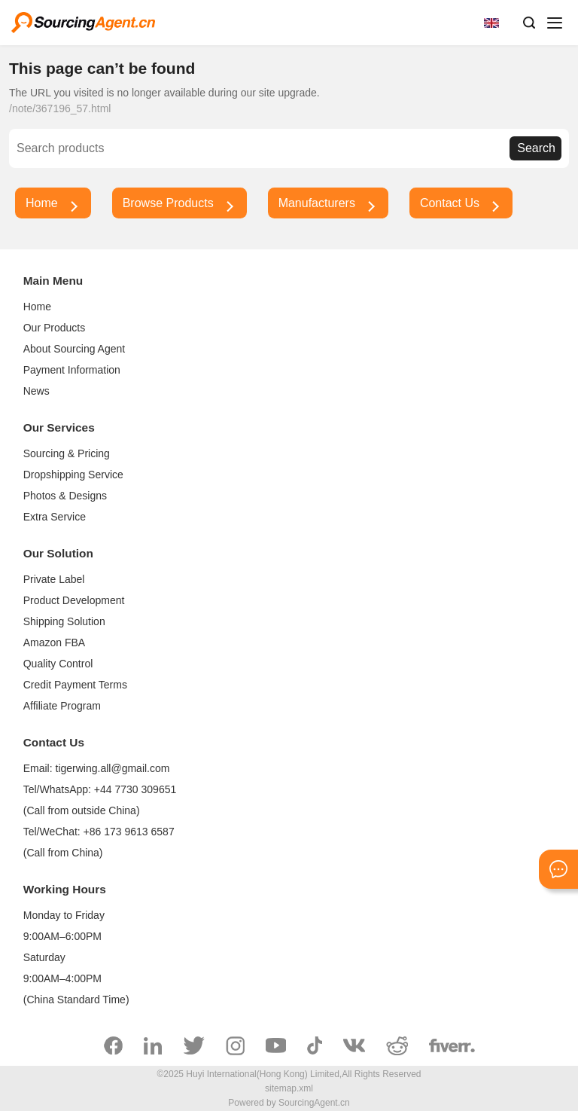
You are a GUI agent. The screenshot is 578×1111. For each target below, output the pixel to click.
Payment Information (71, 370)
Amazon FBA (54, 642)
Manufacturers (316, 203)
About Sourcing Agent (74, 349)
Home (42, 203)
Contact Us (449, 203)
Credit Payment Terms (75, 685)
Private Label (54, 579)
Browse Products (168, 203)
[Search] (263, 148)
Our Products (54, 328)
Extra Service (54, 517)
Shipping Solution (64, 621)
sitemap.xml (289, 1088)
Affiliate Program (62, 706)
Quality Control (58, 664)
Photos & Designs (65, 496)
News (36, 391)
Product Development (74, 600)
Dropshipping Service (73, 475)
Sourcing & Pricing (66, 453)
